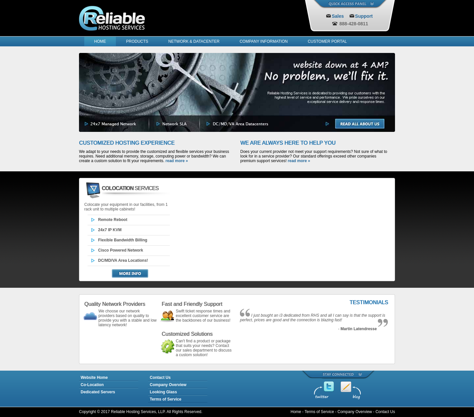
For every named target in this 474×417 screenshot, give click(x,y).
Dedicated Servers (98, 392)
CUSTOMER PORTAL (327, 41)
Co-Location (92, 384)
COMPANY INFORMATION (264, 41)
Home (296, 411)
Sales (338, 16)
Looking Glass (163, 392)
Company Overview (168, 384)
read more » (177, 161)
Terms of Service (165, 399)
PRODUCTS (137, 41)
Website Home (94, 377)
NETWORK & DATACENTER (194, 41)
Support (364, 16)
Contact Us (160, 377)
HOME (100, 41)
